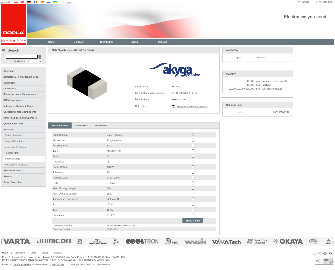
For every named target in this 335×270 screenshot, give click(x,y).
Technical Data (60, 125)
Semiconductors (12, 170)
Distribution (106, 42)
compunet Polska (22, 264)
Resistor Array (11, 153)
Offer (33, 252)
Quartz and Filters (13, 123)
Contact (305, 2)
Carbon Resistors (13, 135)
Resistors (8, 129)
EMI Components (13, 100)
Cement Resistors (13, 141)
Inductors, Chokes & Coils (18, 106)
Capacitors (9, 82)
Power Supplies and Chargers (20, 118)
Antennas (8, 71)
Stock (134, 42)
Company (79, 42)
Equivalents (101, 125)
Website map (325, 2)
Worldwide (6, 2)
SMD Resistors (12, 158)
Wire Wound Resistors (16, 164)
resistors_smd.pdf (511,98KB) (192, 106)
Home (69, 2)
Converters (9, 88)
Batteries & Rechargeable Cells (20, 76)
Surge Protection (12, 182)
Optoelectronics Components (19, 112)
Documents (81, 125)
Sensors (8, 176)
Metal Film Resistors (15, 147)
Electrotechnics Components (19, 94)
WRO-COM (58, 264)
